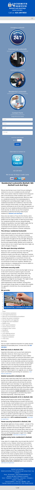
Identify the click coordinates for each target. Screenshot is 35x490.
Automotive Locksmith (17, 70)
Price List (18, 481)
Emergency (29, 478)
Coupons (14, 479)
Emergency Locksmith (17, 27)
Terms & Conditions (9, 481)
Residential (9, 478)
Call (17, 488)
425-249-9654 (20, 12)
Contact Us (20, 479)
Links (28, 481)
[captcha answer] (19, 140)
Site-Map (24, 481)
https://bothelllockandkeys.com (23, 474)
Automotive (23, 478)
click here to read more (20, 435)
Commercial (16, 478)
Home (3, 478)
